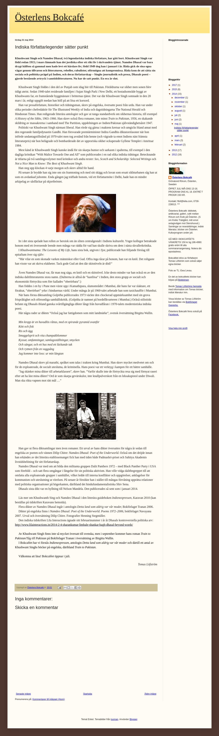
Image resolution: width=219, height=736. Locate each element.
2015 (175, 89)
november (180, 102)
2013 (175, 150)
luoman (114, 719)
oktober (179, 106)
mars (177, 140)
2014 (175, 94)
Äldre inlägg (150, 694)
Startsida (87, 694)
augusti (178, 110)
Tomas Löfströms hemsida (188, 286)
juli (176, 115)
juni (177, 119)
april (177, 136)
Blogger (133, 719)
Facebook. (173, 314)
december (180, 97)
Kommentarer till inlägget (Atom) (48, 699)
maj (177, 124)
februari (179, 144)
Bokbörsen (183, 280)
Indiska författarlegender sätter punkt (186, 129)
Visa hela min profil (177, 328)
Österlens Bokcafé (49, 17)
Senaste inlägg (23, 694)
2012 (175, 154)
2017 (175, 85)
